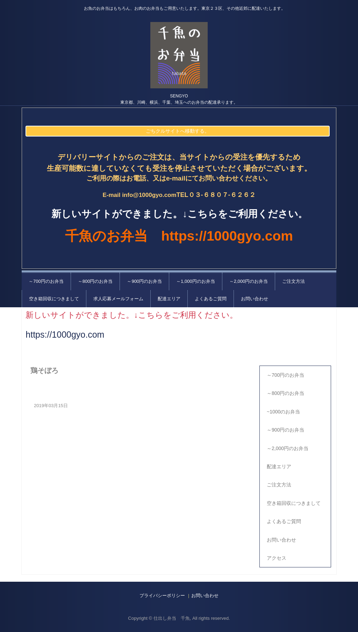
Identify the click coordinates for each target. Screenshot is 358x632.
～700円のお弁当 (46, 281)
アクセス (276, 558)
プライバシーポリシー (162, 595)
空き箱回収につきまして (54, 298)
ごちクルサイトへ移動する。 (177, 131)
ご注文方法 (293, 281)
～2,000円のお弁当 (248, 281)
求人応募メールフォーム (118, 298)
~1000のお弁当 (283, 411)
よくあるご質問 (211, 298)
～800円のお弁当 (95, 281)
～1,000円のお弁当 (195, 281)
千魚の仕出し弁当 (179, 55)
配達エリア (169, 298)
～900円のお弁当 (144, 281)
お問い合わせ (254, 298)
